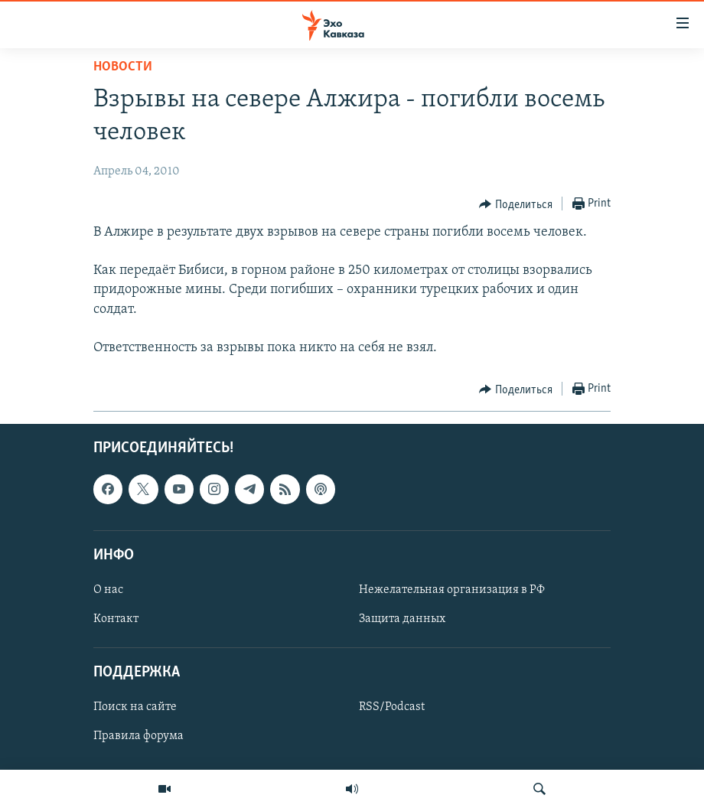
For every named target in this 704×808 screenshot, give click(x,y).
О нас (108, 590)
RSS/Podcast (392, 708)
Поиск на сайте (135, 708)
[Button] (515, 204)
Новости (122, 67)
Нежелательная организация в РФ (452, 590)
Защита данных (402, 619)
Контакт (116, 619)
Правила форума (138, 737)
